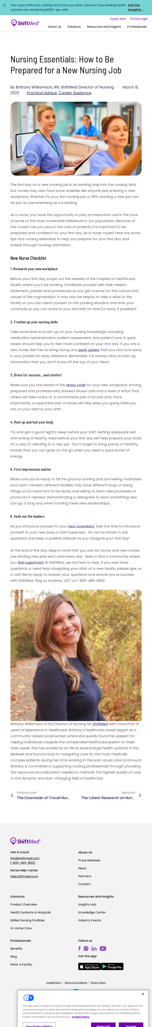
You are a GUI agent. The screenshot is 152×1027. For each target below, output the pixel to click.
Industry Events (89, 920)
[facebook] (79, 948)
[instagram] (86, 948)
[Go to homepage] (25, 23)
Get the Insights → (136, 7)
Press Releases (89, 860)
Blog (13, 956)
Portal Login (139, 19)
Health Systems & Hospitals (30, 912)
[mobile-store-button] (89, 966)
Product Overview (23, 904)
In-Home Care (21, 928)
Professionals (137, 27)
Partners (84, 876)
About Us (54, 27)
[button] (54, 27)
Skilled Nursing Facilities (27, 920)
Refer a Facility (21, 964)
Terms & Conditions (75, 982)
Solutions (74, 27)
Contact (84, 884)
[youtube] (103, 948)
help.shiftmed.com (24, 876)
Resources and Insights (104, 27)
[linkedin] (94, 948)
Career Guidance (74, 92)
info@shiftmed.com (24, 858)
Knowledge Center (92, 912)
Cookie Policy (53, 982)
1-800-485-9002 (22, 863)
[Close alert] (4, 5)
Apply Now (118, 19)
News (82, 868)
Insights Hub (87, 904)
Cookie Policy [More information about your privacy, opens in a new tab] (81, 1024)
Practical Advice (42, 92)
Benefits (16, 948)
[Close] (143, 1001)
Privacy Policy (98, 982)
